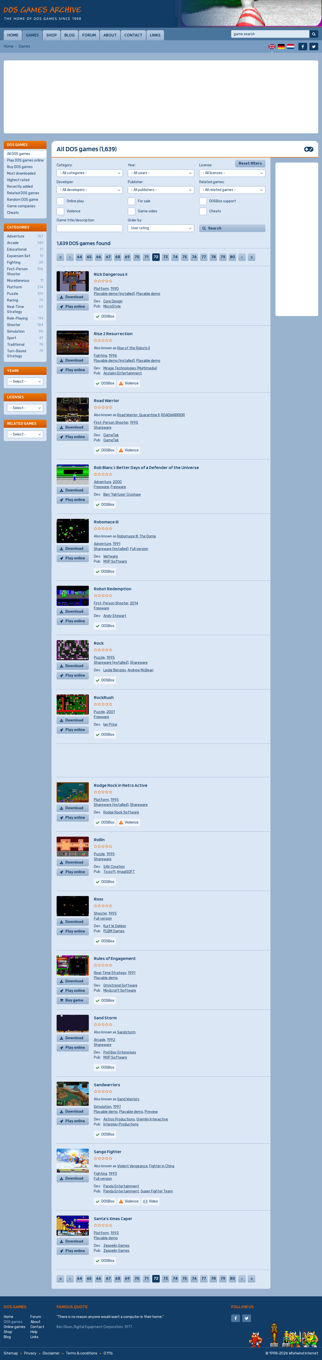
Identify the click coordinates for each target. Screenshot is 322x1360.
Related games (21, 423)
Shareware (102, 427)
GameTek (111, 435)
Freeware (101, 487)
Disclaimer (51, 1353)
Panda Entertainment (121, 1186)
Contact (133, 34)
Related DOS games (23, 193)
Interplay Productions (121, 1124)
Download (74, 297)
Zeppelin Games (116, 1246)
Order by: (135, 220)
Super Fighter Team (157, 1191)
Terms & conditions (81, 1353)
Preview (151, 1112)
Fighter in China (161, 1166)
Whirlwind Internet (303, 1353)
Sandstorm (126, 1032)
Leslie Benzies (114, 670)
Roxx (98, 899)
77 (204, 257)
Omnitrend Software (120, 985)
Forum (89, 34)
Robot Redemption (112, 588)
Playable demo (148, 294)
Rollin (99, 839)
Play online (75, 306)
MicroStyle (112, 306)
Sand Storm (105, 1017)
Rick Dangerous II (110, 274)
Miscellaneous (25, 280)
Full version (139, 549)
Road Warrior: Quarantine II (138, 415)
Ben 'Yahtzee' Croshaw (122, 494)
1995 (134, 422)
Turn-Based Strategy (25, 353)
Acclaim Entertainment (122, 373)
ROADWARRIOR (173, 415)
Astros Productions (119, 1119)
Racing (25, 300)
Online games (14, 1327)
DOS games (15, 1306)
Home (12, 34)
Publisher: (135, 182)
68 (117, 257)
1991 (116, 544)
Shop (51, 34)
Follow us (242, 1306)
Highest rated (18, 180)
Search (214, 228)
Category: (65, 165)
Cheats (13, 213)
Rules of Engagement (115, 958)
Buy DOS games (20, 167)
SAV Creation (114, 867)
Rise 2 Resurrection (113, 333)
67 (108, 257)
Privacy (30, 1353)
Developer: (65, 182)
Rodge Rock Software (121, 812)
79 (223, 257)
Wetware (110, 556)
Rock (99, 643)
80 (232, 257)
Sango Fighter (108, 1151)
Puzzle (99, 657)
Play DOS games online (25, 160)
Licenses (15, 397)
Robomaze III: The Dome (136, 536)
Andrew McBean (140, 670)
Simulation (102, 1107)
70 (137, 257)
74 (175, 257)
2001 (110, 712)
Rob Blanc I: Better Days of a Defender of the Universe (146, 467)
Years (13, 370)
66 (98, 257)
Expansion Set (25, 256)
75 (184, 257)
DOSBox (107, 316)
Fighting (100, 356)
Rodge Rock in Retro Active (120, 785)
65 (89, 257)
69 (127, 257)
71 (146, 257)
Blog (69, 34)
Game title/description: (76, 220)
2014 (134, 603)
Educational (25, 249)
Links (155, 34)
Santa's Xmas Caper (113, 1218)
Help (33, 1332)
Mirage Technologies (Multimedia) (130, 368)
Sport (25, 338)
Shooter (100, 913)
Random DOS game (22, 200)
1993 (113, 1174)
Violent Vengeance (132, 1166)
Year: (132, 165)
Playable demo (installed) (114, 294)
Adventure (102, 482)
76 (194, 257)
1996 (113, 356)
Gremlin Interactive (152, 1119)
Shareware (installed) (111, 549)
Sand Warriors (128, 1099)
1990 (114, 289)
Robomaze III (106, 521)
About (110, 34)
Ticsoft (109, 872)
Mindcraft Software (119, 990)
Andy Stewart (114, 616)
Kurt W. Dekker (114, 926)
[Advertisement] (161, 97)
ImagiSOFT (126, 872)
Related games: (212, 182)
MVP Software (115, 561)
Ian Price (110, 724)
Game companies (21, 206)
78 (213, 257)
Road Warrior (106, 400)
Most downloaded (21, 173)
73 (165, 257)
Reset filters (250, 163)
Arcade (99, 1040)
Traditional (25, 344)
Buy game (74, 1000)
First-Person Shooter (111, 422)
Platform (101, 289)
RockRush (104, 697)
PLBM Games (114, 931)
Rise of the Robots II (133, 348)
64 (79, 257)
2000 (117, 482)
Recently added (20, 186)
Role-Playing (25, 318)
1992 (111, 1040)
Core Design (113, 301)
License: (205, 165)
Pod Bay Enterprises (119, 1052)
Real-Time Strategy (110, 973)
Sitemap (11, 1353)
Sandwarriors (107, 1084)
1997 (117, 1107)
